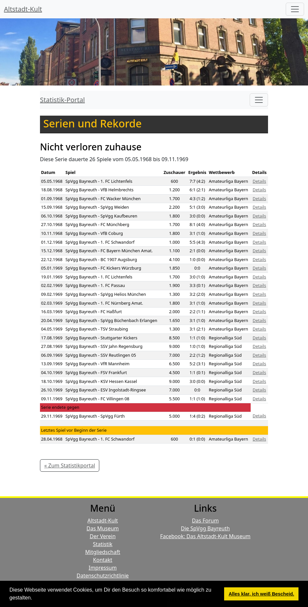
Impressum (102, 567)
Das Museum (103, 528)
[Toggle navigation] (259, 99)
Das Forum (205, 520)
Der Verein (103, 536)
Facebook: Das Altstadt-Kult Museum (205, 536)
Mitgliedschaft (102, 552)
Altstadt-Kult (23, 9)
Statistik (103, 544)
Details (259, 181)
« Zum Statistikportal (69, 465)
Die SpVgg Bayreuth (205, 528)
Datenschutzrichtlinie (103, 575)
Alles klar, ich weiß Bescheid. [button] (261, 594)
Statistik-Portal (62, 99)
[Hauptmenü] (295, 9)
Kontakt (102, 559)
